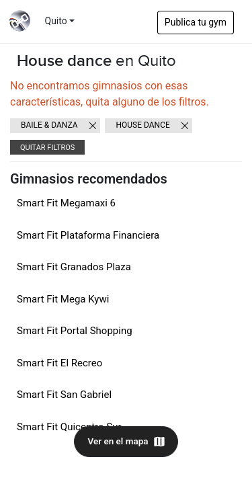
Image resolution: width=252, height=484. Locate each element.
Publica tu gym (195, 22)
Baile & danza (49, 125)
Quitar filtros (47, 147)
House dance (142, 125)
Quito (56, 20)
